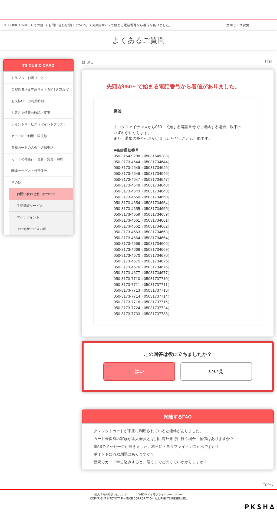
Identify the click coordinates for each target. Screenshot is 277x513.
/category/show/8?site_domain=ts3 (7, 136)
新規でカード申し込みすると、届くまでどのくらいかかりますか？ (150, 462)
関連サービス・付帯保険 (29, 171)
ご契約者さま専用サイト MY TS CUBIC (40, 89)
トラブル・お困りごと (27, 78)
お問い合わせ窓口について (67, 25)
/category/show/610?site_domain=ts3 (7, 170)
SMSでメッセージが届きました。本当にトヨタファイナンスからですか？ (156, 446)
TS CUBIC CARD (15, 25)
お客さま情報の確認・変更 (30, 113)
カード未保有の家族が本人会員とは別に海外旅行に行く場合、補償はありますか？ (164, 439)
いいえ (216, 371)
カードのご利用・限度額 (29, 136)
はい (139, 371)
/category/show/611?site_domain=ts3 (7, 182)
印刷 (268, 62)
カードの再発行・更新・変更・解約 (37, 159)
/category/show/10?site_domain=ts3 (7, 89)
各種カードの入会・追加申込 (32, 147)
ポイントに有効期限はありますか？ (124, 454)
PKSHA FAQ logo (259, 506)
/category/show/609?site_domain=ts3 (7, 159)
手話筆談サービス (30, 206)
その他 (38, 25)
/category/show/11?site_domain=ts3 (7, 77)
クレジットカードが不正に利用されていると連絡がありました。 (148, 431)
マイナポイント (28, 217)
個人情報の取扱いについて (110, 494)
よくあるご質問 (138, 40)
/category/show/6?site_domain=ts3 (7, 147)
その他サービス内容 (31, 229)
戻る (90, 62)
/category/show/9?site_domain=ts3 (7, 112)
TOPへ (268, 485)
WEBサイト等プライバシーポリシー (160, 494)
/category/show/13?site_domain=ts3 (7, 101)
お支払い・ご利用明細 (27, 101)
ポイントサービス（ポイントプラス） (39, 124)
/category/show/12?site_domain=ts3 (7, 124)
